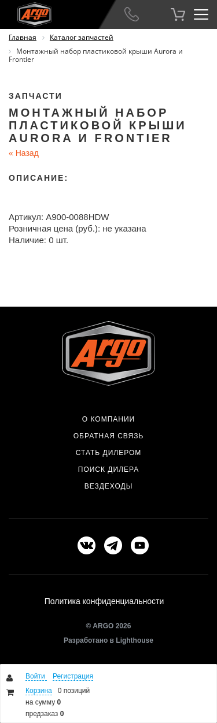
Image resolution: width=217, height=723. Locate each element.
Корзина (38, 691)
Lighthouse (134, 640)
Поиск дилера (108, 469)
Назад (24, 153)
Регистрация (73, 676)
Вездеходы (108, 486)
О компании (108, 419)
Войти (36, 676)
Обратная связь (108, 436)
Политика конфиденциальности (104, 601)
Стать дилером (109, 453)
